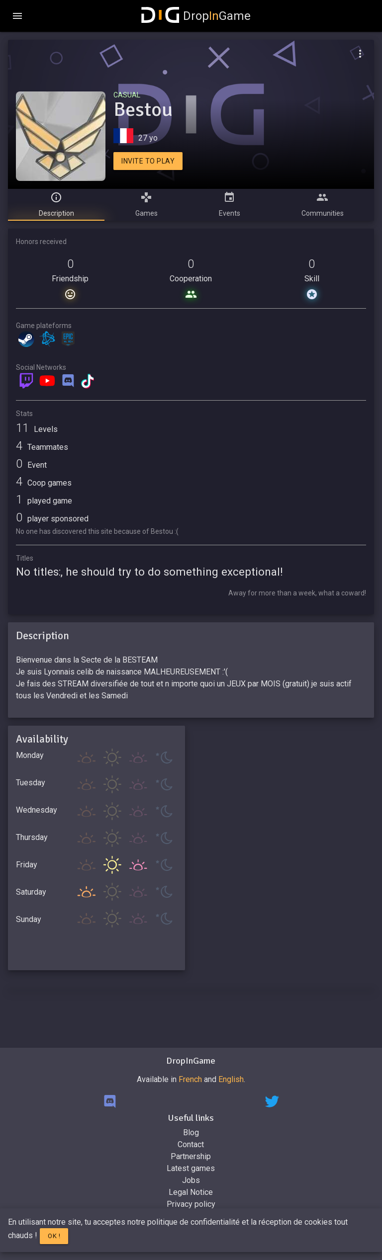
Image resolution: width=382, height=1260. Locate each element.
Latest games (191, 1168)
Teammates (42, 447)
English (231, 1079)
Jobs (191, 1180)
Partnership (191, 1156)
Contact (191, 1144)
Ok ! (54, 1236)
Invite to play (148, 161)
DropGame (196, 16)
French (190, 1079)
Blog (191, 1132)
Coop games (44, 483)
